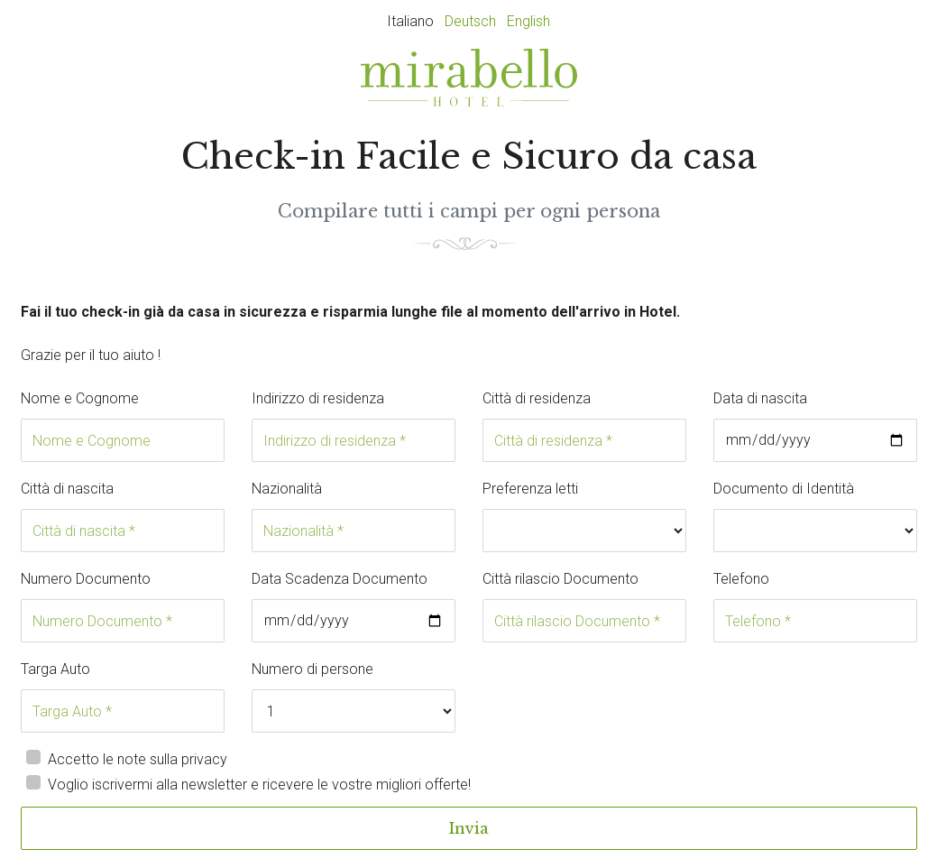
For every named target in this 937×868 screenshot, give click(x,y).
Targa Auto (55, 669)
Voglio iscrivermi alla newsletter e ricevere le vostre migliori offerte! (259, 784)
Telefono (741, 578)
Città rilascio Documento (560, 578)
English (528, 21)
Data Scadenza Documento (339, 578)
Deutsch (470, 21)
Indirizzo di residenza (318, 398)
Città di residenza (536, 398)
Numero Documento (86, 578)
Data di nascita (760, 398)
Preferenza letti (530, 488)
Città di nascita (67, 488)
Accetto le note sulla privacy (137, 759)
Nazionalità (287, 488)
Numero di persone (312, 669)
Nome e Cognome (80, 398)
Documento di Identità (783, 488)
